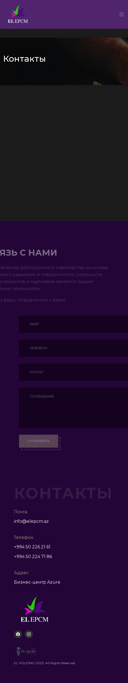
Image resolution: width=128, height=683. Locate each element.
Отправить (46, 441)
